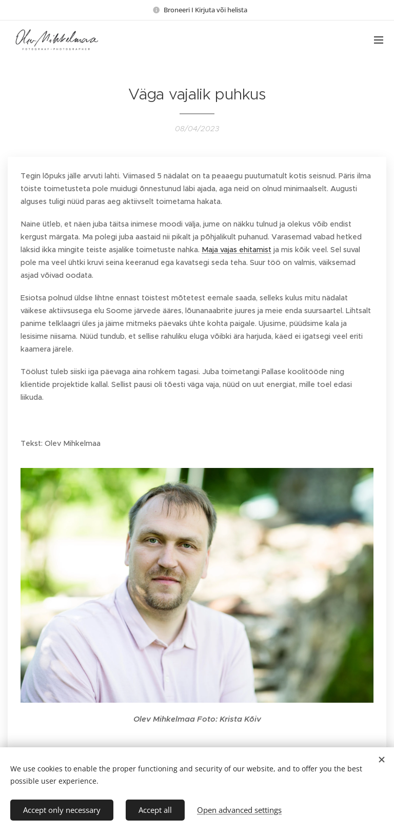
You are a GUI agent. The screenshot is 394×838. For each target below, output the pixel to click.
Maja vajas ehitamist (236, 249)
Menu (378, 39)
